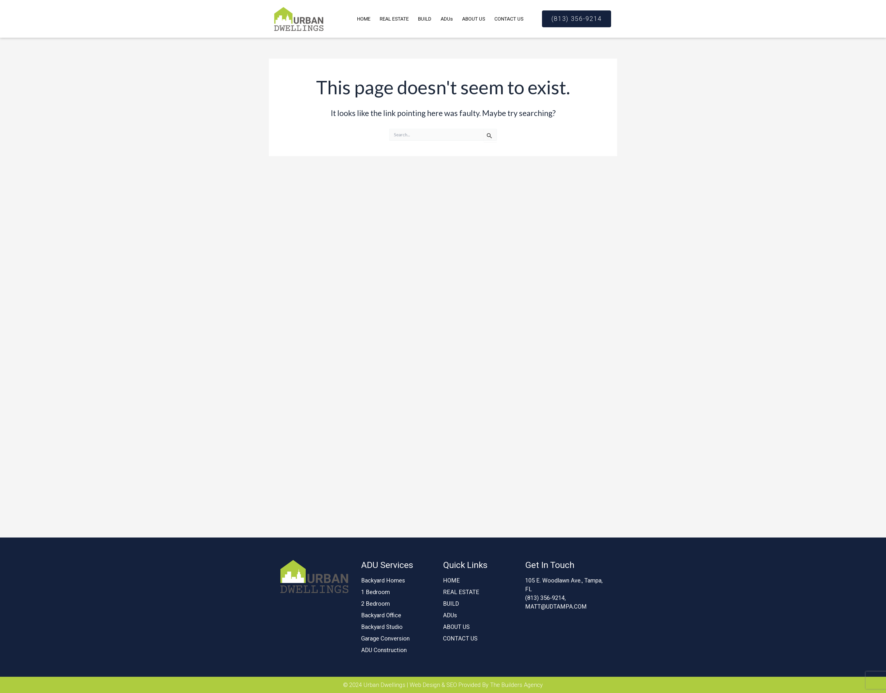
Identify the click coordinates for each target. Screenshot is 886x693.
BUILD (424, 19)
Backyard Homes (383, 580)
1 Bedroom (375, 592)
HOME (363, 19)
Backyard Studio (382, 626)
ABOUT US (473, 19)
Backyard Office (381, 615)
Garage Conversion (385, 638)
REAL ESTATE (394, 19)
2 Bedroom (375, 603)
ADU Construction (384, 650)
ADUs (447, 19)
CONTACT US (508, 19)
